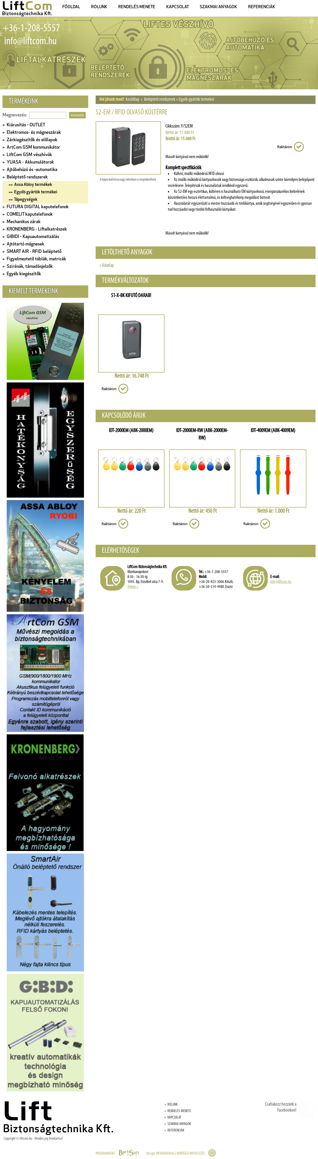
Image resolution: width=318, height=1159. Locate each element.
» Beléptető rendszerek (25, 177)
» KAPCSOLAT (172, 1118)
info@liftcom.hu (29, 41)
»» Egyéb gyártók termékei (33, 192)
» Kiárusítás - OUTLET (23, 125)
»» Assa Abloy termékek (30, 185)
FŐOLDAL (71, 7)
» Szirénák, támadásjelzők (27, 266)
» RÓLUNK (170, 1105)
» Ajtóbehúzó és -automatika (29, 170)
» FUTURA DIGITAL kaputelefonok (35, 207)
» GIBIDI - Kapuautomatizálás (30, 237)
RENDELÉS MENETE (136, 7)
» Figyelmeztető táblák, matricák (34, 259)
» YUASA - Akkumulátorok (28, 162)
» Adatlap (106, 265)
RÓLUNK (99, 7)
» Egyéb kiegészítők (21, 274)
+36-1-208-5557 (31, 28)
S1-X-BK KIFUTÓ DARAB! (131, 296)
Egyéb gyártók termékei (196, 99)
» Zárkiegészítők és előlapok (29, 140)
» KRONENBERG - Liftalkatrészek (34, 229)
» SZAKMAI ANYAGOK (177, 1124)
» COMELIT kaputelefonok (27, 214)
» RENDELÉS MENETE (177, 1111)
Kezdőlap (132, 99)
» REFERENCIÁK (174, 1130)
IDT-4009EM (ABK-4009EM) (273, 431)
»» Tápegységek (23, 200)
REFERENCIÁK (261, 7)
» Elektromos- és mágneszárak (31, 132)
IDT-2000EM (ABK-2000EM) (131, 431)
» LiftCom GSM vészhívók (27, 155)
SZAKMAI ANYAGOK (218, 7)
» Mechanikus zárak (21, 222)
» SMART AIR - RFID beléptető (31, 251)
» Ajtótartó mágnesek (23, 244)
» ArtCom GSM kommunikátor (31, 147)
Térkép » (133, 587)
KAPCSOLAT (177, 7)
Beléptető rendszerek (159, 99)
